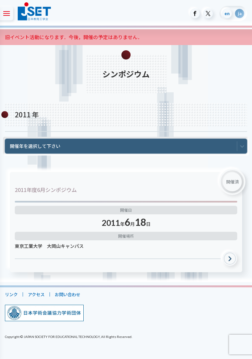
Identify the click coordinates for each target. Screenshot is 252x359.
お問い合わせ (67, 294)
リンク (11, 294)
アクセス (36, 294)
